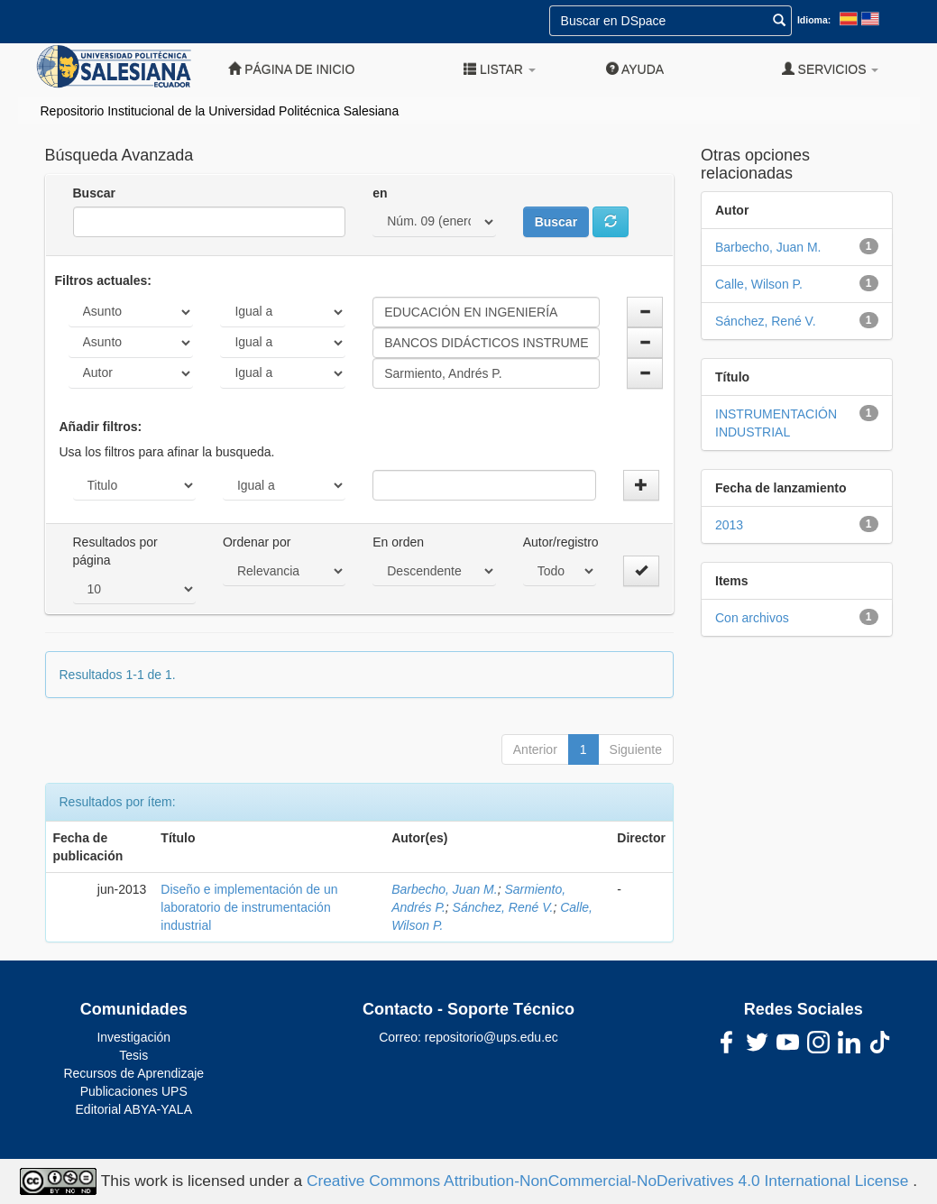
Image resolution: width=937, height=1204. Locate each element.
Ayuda (635, 69)
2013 (729, 525)
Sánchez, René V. (503, 907)
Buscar (94, 193)
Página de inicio (291, 69)
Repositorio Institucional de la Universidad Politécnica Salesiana (220, 111)
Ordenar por (256, 542)
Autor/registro (561, 542)
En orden (398, 542)
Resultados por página (115, 551)
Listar (500, 69)
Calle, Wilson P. (759, 284)
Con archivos (752, 618)
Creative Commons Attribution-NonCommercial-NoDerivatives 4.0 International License (610, 1181)
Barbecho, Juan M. (444, 889)
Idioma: (814, 19)
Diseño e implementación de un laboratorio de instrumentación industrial (249, 907)
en (379, 193)
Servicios (830, 69)
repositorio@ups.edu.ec (491, 1037)
